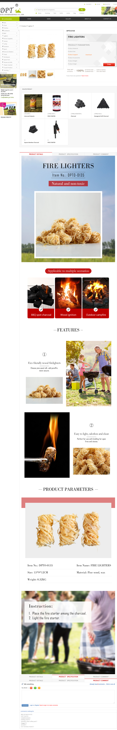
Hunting (47, 13)
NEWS (49, 19)
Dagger (23, 723)
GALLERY (68, 19)
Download (89, 55)
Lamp (68, 13)
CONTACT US (107, 19)
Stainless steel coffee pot (28, 721)
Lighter (30, 26)
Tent (54, 13)
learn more (85, 76)
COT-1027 (24, 716)
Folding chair (24, 720)
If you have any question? (74, 76)
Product (23, 26)
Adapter (81, 13)
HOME (29, 19)
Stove (39, 13)
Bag (75, 13)
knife (61, 13)
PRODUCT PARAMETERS (79, 45)
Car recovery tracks (26, 726)
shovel (23, 725)
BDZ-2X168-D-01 (26, 714)
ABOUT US (88, 19)
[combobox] (59, 9)
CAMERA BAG (25, 718)
